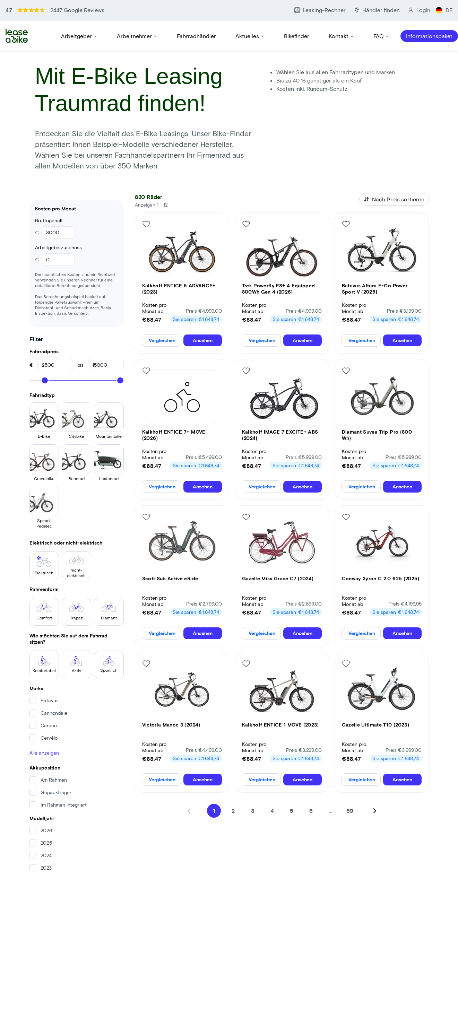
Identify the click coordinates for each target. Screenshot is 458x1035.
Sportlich (109, 664)
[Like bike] (146, 224)
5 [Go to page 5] (291, 810)
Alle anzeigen (44, 753)
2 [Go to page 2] (233, 810)
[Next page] (375, 811)
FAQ (381, 36)
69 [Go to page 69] (349, 810)
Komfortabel (44, 664)
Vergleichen (162, 340)
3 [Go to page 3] (252, 810)
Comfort (44, 611)
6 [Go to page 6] (311, 810)
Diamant (109, 611)
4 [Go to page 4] (272, 810)
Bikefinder (296, 36)
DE (444, 10)
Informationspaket (429, 36)
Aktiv (76, 664)
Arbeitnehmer (137, 36)
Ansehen (203, 340)
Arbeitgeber (79, 36)
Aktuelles (250, 36)
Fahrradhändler (196, 36)
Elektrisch (44, 565)
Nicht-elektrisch (76, 567)
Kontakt (341, 36)
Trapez (76, 611)
